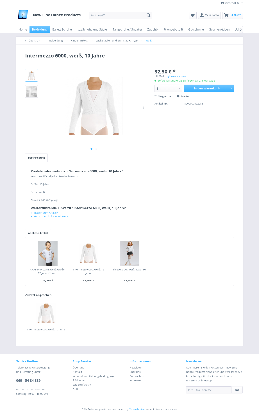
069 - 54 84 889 (28, 380)
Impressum (136, 380)
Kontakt (77, 372)
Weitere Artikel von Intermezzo (51, 216)
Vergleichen (163, 96)
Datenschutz (137, 376)
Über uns (78, 367)
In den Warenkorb (213, 87)
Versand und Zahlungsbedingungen (94, 376)
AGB (75, 389)
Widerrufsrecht (82, 384)
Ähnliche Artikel (38, 233)
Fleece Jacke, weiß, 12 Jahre (129, 269)
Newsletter (136, 367)
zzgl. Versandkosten (176, 76)
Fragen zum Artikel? (44, 212)
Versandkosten (137, 409)
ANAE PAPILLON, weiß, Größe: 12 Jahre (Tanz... (47, 271)
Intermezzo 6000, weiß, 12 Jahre (88, 271)
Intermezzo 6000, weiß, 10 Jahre (46, 329)
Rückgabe (79, 380)
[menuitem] (120, 15)
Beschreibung (36, 157)
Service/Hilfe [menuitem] (230, 3)
